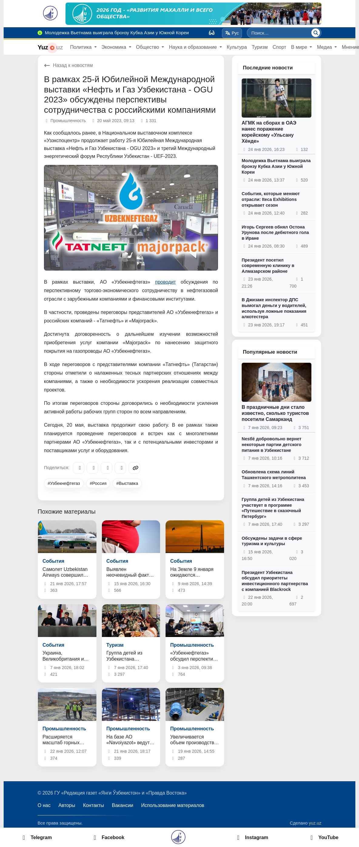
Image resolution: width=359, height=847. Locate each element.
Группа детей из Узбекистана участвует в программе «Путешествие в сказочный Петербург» (273, 508)
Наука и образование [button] (193, 47)
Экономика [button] (115, 47)
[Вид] (211, 32)
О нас (44, 805)
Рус (232, 33)
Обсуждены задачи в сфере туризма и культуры (272, 541)
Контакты (93, 805)
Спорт (279, 47)
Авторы (67, 805)
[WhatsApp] (120, 468)
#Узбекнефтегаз (64, 483)
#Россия (98, 483)
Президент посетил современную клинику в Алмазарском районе (268, 266)
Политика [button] (81, 47)
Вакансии (122, 805)
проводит (165, 282)
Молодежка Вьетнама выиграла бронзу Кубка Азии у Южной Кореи (276, 166)
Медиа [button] (325, 47)
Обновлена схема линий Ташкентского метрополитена (274, 474)
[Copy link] (134, 468)
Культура (237, 47)
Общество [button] (148, 47)
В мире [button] (299, 47)
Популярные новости (270, 352)
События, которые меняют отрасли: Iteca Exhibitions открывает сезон (271, 199)
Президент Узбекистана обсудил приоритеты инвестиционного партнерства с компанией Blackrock (275, 581)
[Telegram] (78, 468)
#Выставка (127, 483)
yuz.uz (315, 823)
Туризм (260, 47)
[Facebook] (92, 468)
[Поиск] (315, 32)
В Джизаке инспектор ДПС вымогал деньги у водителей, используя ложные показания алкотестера (274, 308)
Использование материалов (172, 805)
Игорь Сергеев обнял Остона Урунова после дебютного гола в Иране (275, 233)
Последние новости (268, 68)
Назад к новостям (68, 65)
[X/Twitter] (106, 468)
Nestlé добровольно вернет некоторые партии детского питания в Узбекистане (271, 444)
